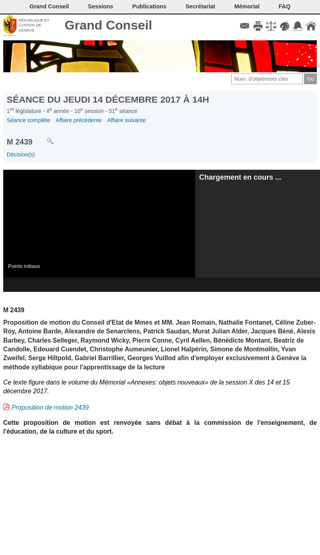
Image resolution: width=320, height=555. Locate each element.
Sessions (100, 6)
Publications (149, 6)
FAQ (285, 6)
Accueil (311, 26)
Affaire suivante (126, 120)
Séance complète (28, 120)
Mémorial (247, 6)
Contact (244, 26)
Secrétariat (200, 6)
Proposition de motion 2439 (50, 407)
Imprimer (258, 26)
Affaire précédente (79, 120)
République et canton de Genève (33, 25)
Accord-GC (298, 26)
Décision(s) (21, 154)
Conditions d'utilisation (271, 26)
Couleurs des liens (284, 26)
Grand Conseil (108, 25)
